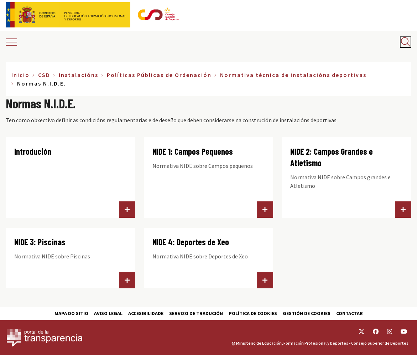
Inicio (20, 74)
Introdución (32, 151)
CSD (44, 74)
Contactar (349, 313)
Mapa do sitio (71, 313)
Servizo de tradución (196, 313)
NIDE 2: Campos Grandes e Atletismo (331, 157)
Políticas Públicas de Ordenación (159, 74)
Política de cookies (253, 313)
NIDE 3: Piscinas (40, 242)
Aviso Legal (108, 313)
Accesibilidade (145, 313)
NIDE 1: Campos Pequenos (192, 151)
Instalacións (78, 74)
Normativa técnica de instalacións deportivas (293, 74)
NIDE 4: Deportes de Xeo (190, 242)
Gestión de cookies (306, 313)
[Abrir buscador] (405, 42)
